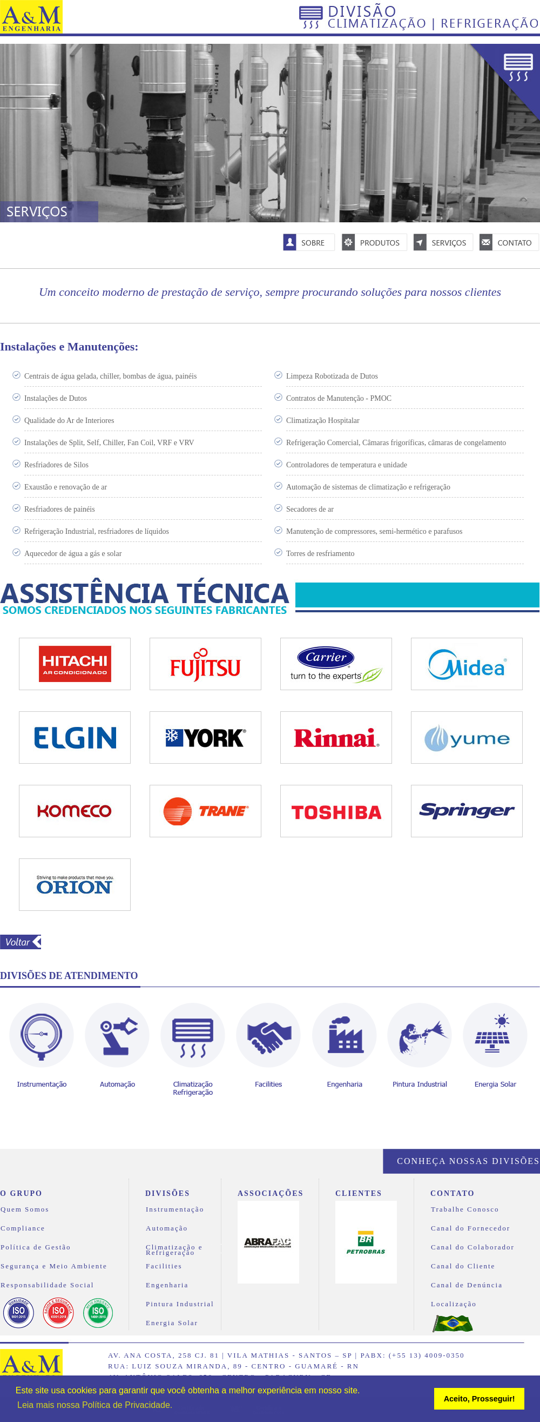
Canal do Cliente (463, 1266)
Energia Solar (172, 1323)
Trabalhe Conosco (465, 1209)
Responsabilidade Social (47, 1285)
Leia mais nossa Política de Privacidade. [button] (94, 1405)
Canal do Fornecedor (470, 1228)
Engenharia (167, 1285)
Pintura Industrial (180, 1304)
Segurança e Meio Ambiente (54, 1266)
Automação (167, 1228)
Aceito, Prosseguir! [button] (479, 1398)
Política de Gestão (36, 1247)
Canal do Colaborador (473, 1247)
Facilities (164, 1266)
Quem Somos (25, 1209)
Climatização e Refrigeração (174, 1248)
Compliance (23, 1228)
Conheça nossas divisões (468, 1161)
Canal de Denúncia (467, 1285)
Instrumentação (175, 1209)
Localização (454, 1304)
